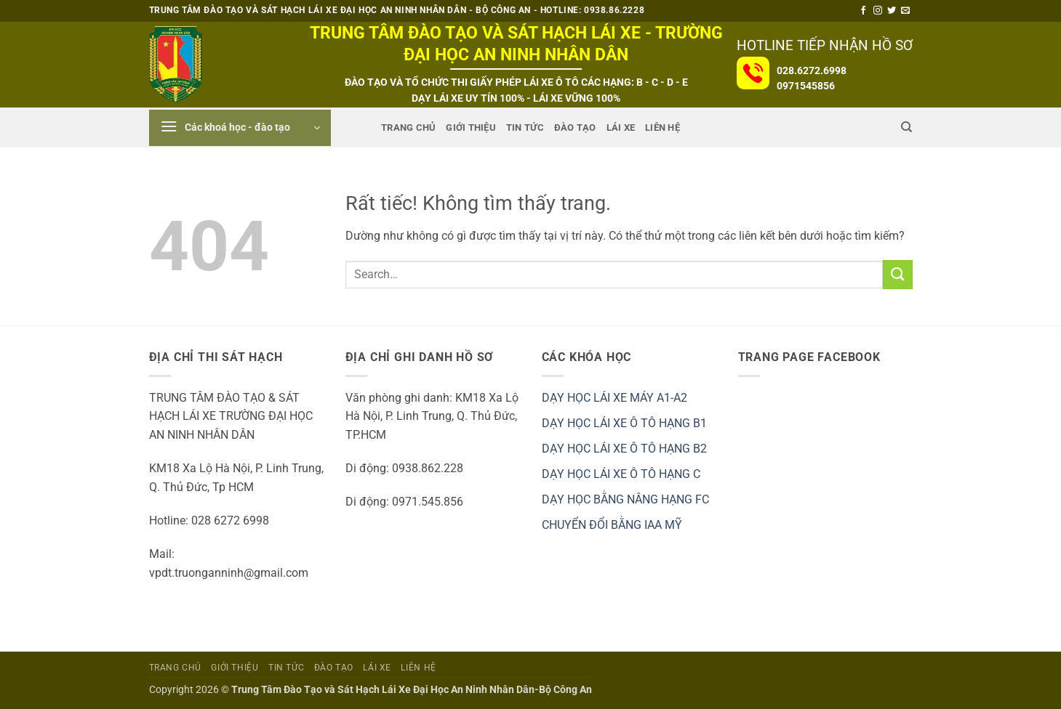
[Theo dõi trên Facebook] (863, 11)
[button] (240, 128)
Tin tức (525, 127)
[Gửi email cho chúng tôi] (905, 11)
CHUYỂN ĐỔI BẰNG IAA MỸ (612, 525)
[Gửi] (897, 274)
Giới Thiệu (471, 127)
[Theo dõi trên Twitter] (891, 11)
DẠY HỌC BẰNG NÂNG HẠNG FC (625, 499)
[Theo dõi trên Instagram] (877, 11)
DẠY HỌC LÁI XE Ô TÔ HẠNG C (621, 474)
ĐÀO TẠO (575, 127)
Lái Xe (621, 127)
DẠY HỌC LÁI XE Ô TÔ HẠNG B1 (624, 423)
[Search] (906, 127)
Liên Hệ (662, 127)
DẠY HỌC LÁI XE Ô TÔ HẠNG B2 (624, 448)
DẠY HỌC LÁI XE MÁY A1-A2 (614, 398)
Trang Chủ (408, 127)
